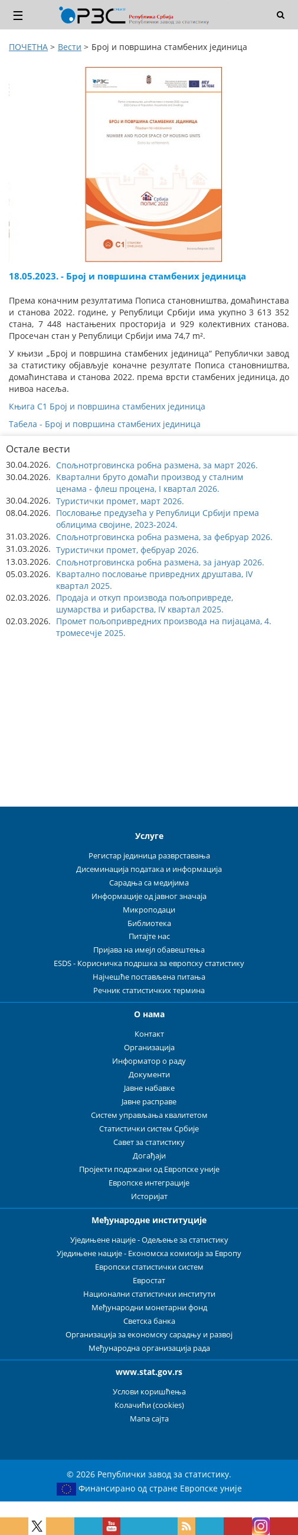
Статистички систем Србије (149, 1129)
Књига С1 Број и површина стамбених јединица (107, 406)
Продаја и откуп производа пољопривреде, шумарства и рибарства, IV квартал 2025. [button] (144, 603)
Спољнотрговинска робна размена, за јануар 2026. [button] (160, 562)
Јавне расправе (149, 1102)
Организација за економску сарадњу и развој (149, 1335)
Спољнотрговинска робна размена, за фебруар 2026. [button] (164, 536)
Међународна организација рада (149, 1348)
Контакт (149, 1034)
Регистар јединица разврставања (149, 856)
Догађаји (149, 1156)
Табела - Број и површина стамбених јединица (105, 423)
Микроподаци (149, 910)
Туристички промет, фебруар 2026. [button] (127, 549)
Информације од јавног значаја (149, 896)
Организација (149, 1048)
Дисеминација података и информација (149, 869)
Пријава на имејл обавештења (149, 950)
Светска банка (149, 1321)
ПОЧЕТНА (28, 46)
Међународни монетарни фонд (149, 1308)
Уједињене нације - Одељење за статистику (149, 1240)
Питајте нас (149, 936)
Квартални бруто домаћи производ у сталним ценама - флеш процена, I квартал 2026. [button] (149, 482)
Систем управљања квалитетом (149, 1115)
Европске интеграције (149, 1183)
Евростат (149, 1281)
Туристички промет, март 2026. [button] (120, 501)
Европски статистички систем (149, 1267)
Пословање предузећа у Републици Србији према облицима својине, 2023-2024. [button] (157, 518)
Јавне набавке (149, 1088)
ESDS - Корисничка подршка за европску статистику (149, 963)
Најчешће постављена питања (149, 977)
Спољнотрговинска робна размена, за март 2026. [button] (157, 465)
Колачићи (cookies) (149, 1405)
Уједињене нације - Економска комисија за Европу (149, 1253)
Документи (149, 1075)
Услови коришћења (149, 1392)
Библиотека (149, 923)
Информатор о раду (149, 1061)
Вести (69, 46)
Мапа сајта (149, 1419)
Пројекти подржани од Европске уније (149, 1169)
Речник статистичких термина (149, 990)
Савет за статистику (149, 1142)
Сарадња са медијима (149, 883)
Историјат (149, 1196)
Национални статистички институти (149, 1294)
